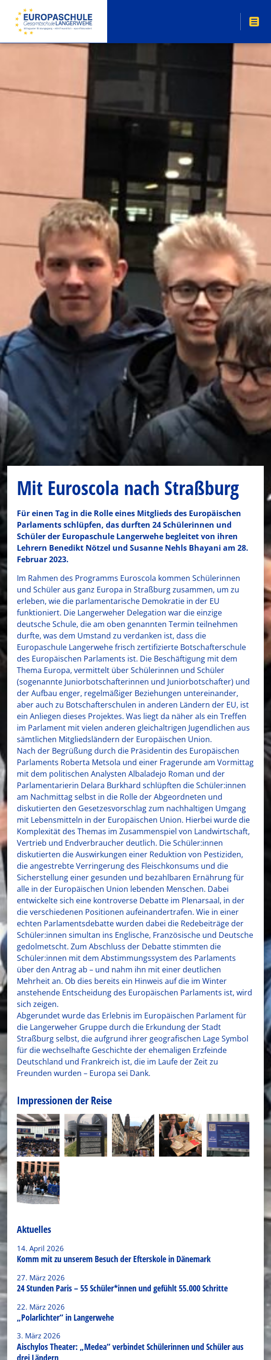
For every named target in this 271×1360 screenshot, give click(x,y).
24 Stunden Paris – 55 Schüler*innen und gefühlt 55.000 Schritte (122, 1288)
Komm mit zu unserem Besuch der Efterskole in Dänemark (113, 1259)
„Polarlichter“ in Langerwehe (65, 1317)
